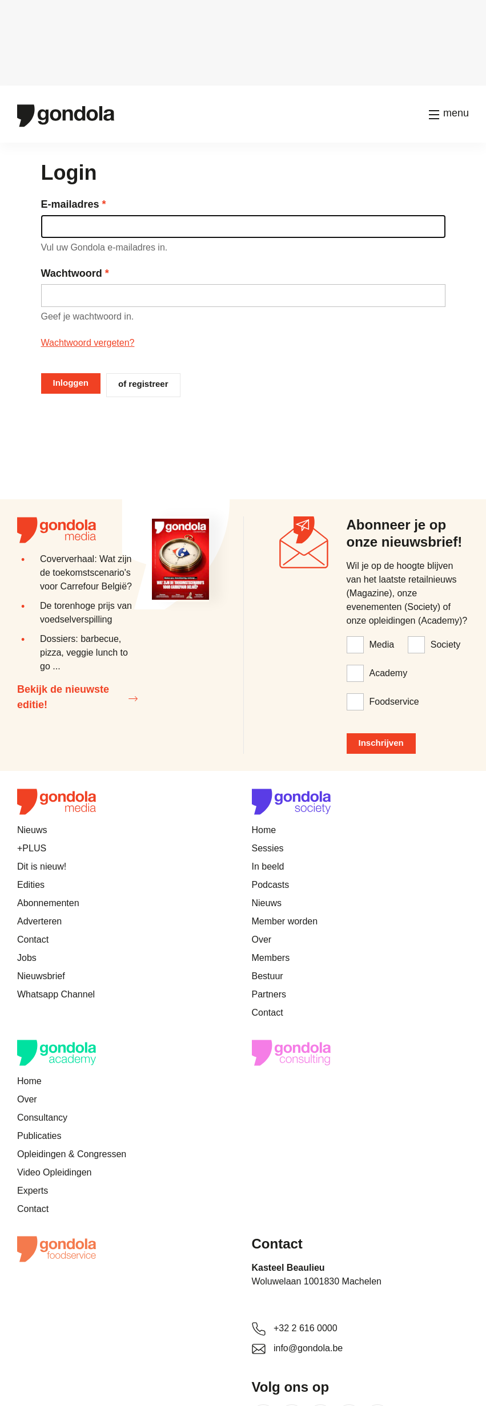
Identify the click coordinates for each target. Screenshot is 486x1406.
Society (445, 644)
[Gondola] (65, 114)
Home (264, 830)
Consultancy (42, 1117)
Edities (31, 885)
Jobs (27, 958)
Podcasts (271, 885)
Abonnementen (48, 903)
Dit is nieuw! (41, 866)
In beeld (268, 866)
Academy (388, 673)
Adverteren (39, 921)
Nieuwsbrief (41, 976)
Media (382, 644)
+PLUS (31, 848)
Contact (33, 939)
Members (271, 958)
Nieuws (32, 830)
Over (262, 939)
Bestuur (267, 976)
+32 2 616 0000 (306, 1328)
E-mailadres (70, 204)
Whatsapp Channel (56, 994)
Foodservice (394, 701)
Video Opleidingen (54, 1172)
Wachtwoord (71, 273)
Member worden (285, 921)
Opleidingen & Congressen (71, 1154)
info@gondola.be (308, 1348)
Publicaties (39, 1136)
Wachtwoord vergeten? (88, 343)
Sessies (268, 848)
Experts (32, 1190)
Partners (269, 994)
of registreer (143, 384)
